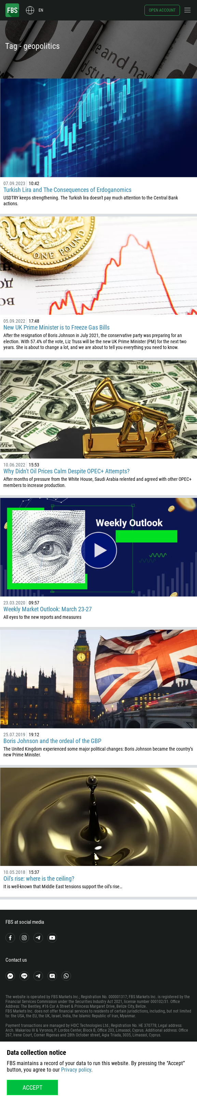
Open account (162, 10)
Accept (32, 1087)
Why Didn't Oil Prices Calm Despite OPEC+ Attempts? (66, 471)
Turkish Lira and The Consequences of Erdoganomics (67, 189)
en (41, 10)
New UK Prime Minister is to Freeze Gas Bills (56, 327)
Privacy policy (76, 1069)
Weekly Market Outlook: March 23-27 (47, 609)
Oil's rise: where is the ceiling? (38, 878)
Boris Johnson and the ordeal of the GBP (52, 740)
